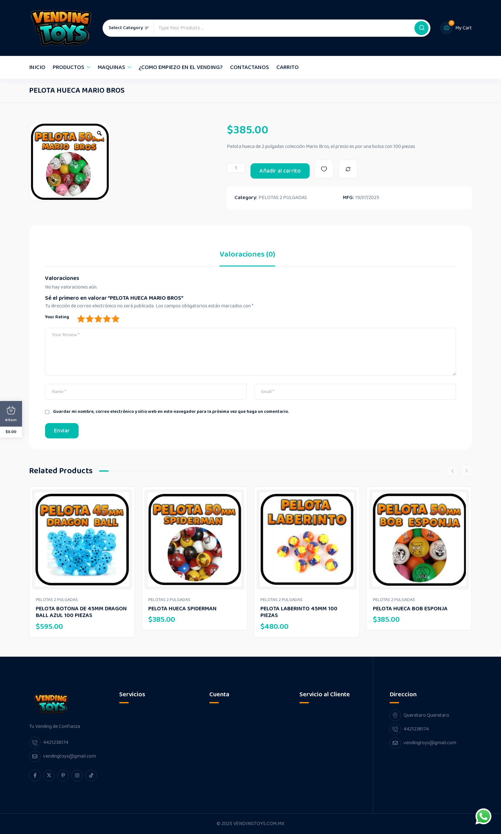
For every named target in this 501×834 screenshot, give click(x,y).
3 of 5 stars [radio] (98, 318)
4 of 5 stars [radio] (107, 318)
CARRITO (287, 67)
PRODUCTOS (68, 67)
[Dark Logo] (61, 28)
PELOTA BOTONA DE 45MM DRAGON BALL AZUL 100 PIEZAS (81, 612)
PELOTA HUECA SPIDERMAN (182, 608)
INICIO (37, 67)
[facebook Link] (35, 775)
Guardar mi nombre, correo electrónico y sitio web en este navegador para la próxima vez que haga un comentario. (171, 411)
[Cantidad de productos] (236, 168)
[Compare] (348, 169)
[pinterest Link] (63, 775)
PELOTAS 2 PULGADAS (282, 198)
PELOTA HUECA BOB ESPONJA (410, 608)
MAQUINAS (111, 67)
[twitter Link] (49, 775)
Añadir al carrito (280, 170)
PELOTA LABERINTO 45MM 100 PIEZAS (298, 612)
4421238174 (55, 742)
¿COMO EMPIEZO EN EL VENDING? (181, 67)
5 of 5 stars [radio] (115, 318)
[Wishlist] (324, 169)
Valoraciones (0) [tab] (247, 256)
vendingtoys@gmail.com (69, 756)
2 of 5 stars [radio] (89, 318)
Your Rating (57, 316)
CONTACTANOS (249, 67)
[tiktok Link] (91, 775)
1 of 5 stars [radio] (81, 318)
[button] (421, 28)
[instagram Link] (77, 775)
